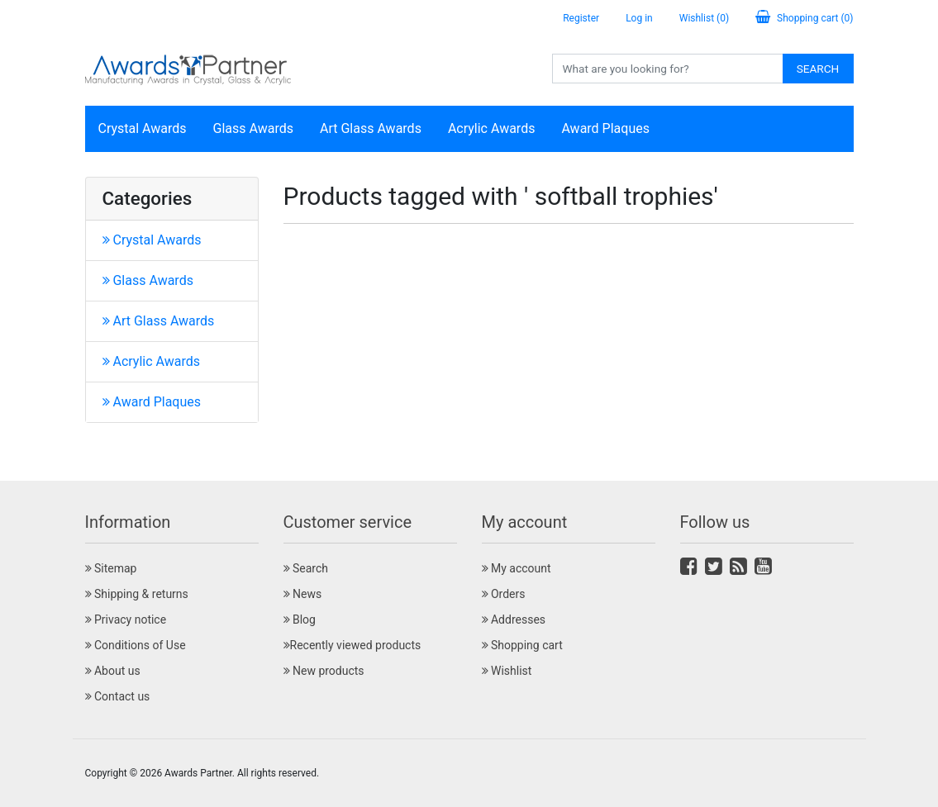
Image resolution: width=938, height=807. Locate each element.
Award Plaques (605, 128)
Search (818, 68)
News (302, 594)
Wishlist (507, 670)
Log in (639, 18)
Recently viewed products (352, 645)
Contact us (117, 696)
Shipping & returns (136, 594)
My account (516, 568)
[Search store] (667, 68)
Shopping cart (522, 645)
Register (581, 18)
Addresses (514, 619)
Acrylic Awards (492, 128)
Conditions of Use (135, 645)
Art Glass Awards (370, 128)
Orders (504, 594)
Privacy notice (126, 619)
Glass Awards (253, 128)
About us (112, 670)
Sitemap (111, 568)
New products (323, 670)
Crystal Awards (142, 128)
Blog (299, 619)
